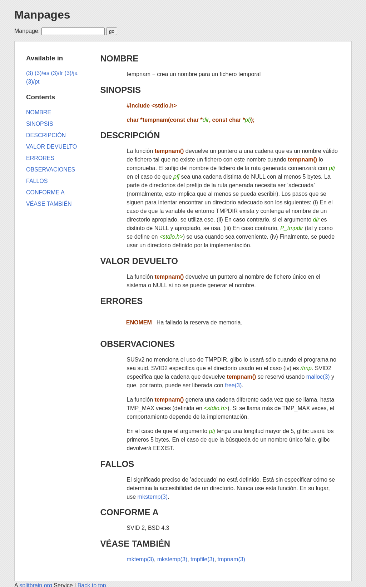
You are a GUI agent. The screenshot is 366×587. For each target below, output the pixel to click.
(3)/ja (71, 73)
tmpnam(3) (231, 559)
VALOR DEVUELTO (139, 261)
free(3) (233, 385)
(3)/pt (32, 82)
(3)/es (42, 73)
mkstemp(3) (153, 497)
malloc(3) (318, 377)
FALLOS (117, 464)
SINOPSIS (120, 90)
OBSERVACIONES (137, 344)
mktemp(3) (140, 559)
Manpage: (27, 31)
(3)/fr (57, 73)
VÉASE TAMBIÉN (135, 543)
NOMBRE (119, 58)
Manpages (42, 14)
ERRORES (121, 301)
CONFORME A (129, 512)
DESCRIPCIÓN (130, 135)
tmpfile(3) (202, 559)
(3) (29, 73)
